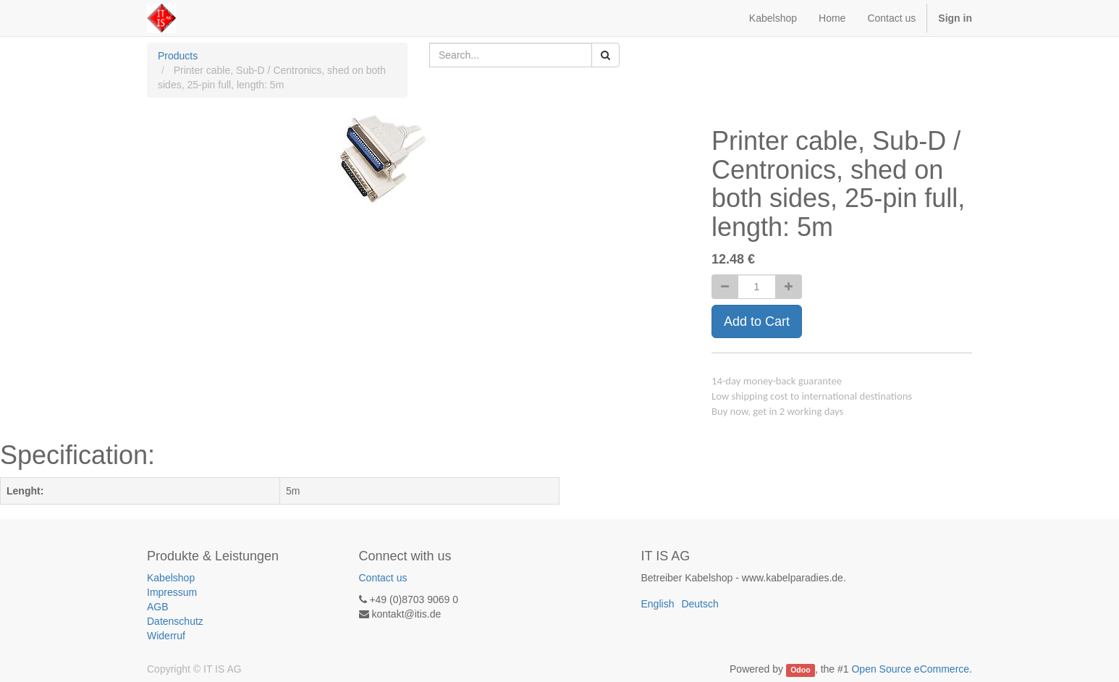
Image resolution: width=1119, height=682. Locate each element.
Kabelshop (171, 578)
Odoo (800, 669)
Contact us (383, 578)
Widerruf (166, 635)
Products (178, 56)
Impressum (172, 592)
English (658, 604)
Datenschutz (175, 621)
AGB (158, 606)
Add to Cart (757, 321)
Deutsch (699, 604)
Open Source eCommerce (910, 669)
